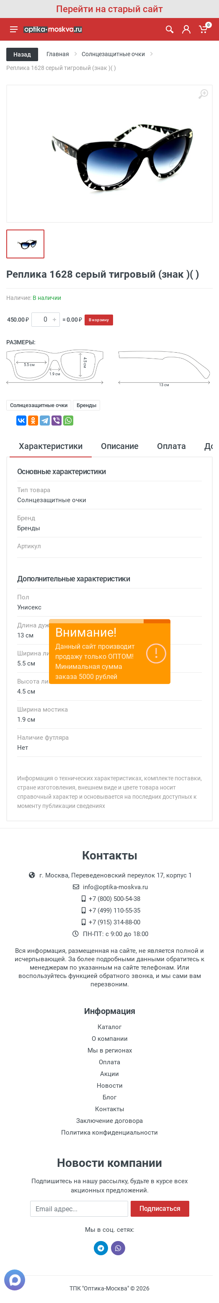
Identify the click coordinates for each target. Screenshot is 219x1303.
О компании (110, 1038)
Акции (109, 1074)
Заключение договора (109, 1121)
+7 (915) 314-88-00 (114, 922)
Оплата (171, 446)
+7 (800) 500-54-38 (114, 899)
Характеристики (50, 446)
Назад (22, 54)
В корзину (99, 319)
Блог (109, 1097)
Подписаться (159, 1209)
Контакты (109, 1109)
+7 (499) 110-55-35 (114, 910)
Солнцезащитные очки (38, 405)
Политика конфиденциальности (109, 1132)
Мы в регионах (110, 1050)
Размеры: (21, 342)
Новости (110, 1085)
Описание (120, 446)
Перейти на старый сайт (109, 9)
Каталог (109, 1027)
